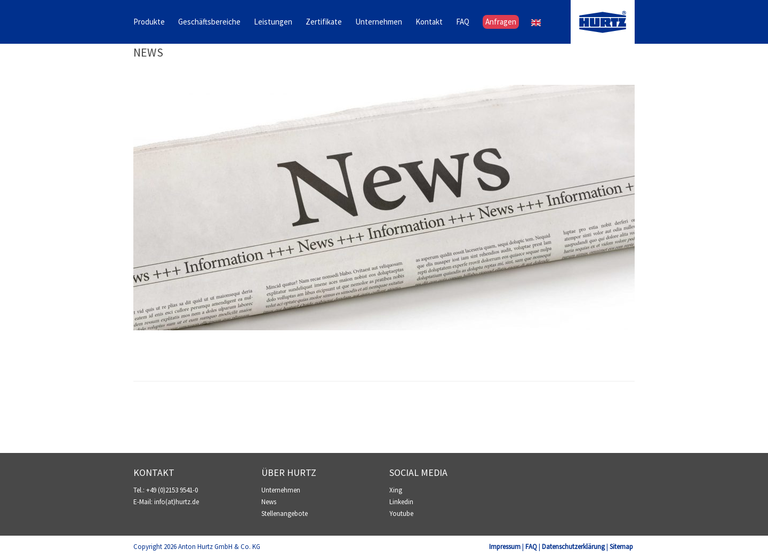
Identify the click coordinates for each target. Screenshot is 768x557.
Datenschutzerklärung (573, 546)
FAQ (462, 22)
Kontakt (429, 22)
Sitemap (621, 546)
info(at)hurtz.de (176, 501)
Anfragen (500, 22)
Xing (395, 490)
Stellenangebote (284, 513)
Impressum (505, 546)
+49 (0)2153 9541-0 (172, 490)
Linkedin (401, 501)
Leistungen (273, 22)
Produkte (149, 22)
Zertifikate (324, 22)
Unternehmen (378, 22)
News (148, 52)
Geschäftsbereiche (209, 22)
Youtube (401, 513)
